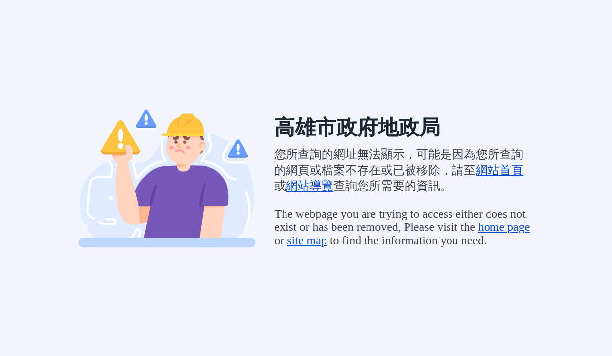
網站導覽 (309, 185)
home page (504, 227)
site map (307, 240)
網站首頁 (499, 170)
